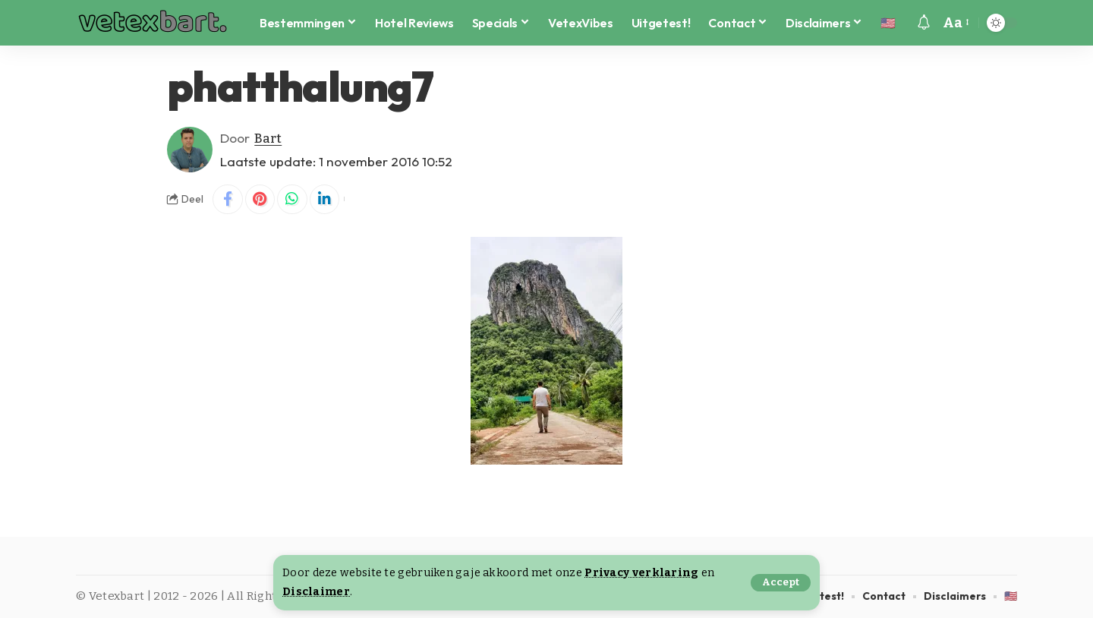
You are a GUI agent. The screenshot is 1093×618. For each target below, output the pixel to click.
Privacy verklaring (641, 572)
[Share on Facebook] (228, 199)
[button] (781, 582)
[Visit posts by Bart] (190, 149)
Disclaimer (316, 591)
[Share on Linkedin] (325, 199)
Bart (268, 138)
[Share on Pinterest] (260, 199)
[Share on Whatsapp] (293, 199)
